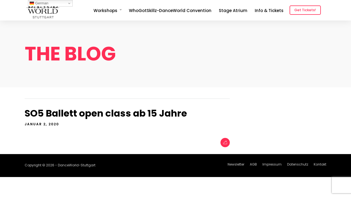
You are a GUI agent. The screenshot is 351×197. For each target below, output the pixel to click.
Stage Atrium (233, 10)
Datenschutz (297, 164)
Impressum (272, 164)
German (39, 3)
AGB (253, 164)
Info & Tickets (269, 10)
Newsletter (236, 164)
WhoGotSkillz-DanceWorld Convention (170, 10)
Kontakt (320, 164)
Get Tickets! (305, 10)
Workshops (105, 10)
